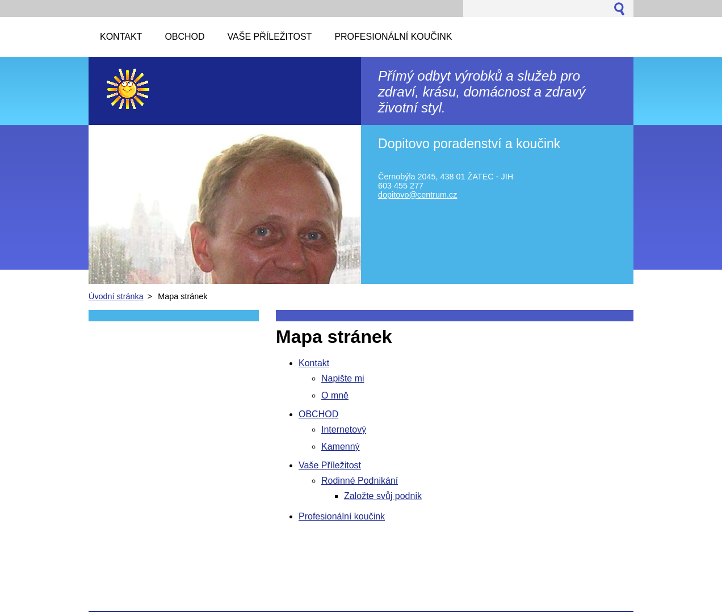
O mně (335, 395)
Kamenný (340, 446)
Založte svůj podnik (383, 496)
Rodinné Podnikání (359, 480)
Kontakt (314, 363)
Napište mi (342, 378)
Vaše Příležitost (330, 465)
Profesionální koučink (342, 516)
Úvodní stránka (116, 296)
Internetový (343, 429)
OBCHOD (318, 414)
